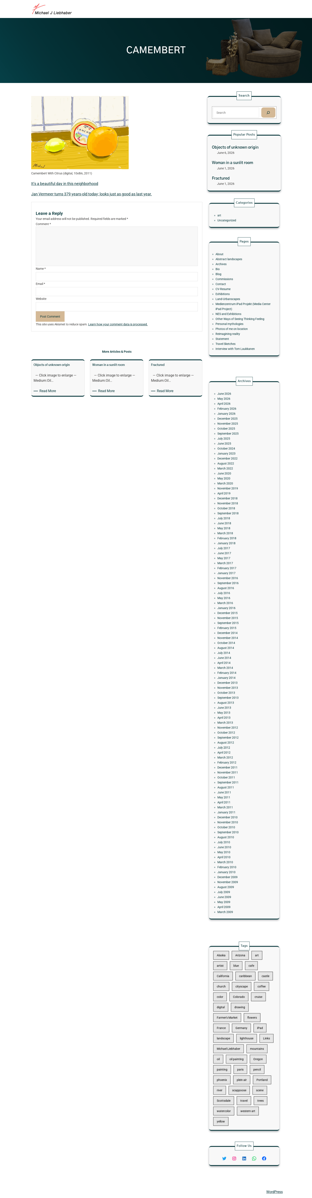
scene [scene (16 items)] (254, 1073)
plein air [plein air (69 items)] (242, 1066)
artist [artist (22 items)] (228, 990)
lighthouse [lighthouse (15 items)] (245, 1038)
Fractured (221, 178)
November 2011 (233, 731)
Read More (48, 391)
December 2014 (233, 639)
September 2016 (233, 606)
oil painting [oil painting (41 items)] (239, 1052)
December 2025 (233, 496)
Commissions (231, 286)
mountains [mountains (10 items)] (252, 1045)
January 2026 (232, 493)
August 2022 (231, 526)
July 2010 (230, 777)
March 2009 (231, 824)
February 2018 (232, 576)
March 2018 (231, 572)
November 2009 (233, 804)
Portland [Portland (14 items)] (256, 1066)
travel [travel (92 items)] (244, 1080)
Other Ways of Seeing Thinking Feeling (241, 312)
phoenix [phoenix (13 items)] (229, 1066)
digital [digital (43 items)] (228, 1018)
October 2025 (232, 503)
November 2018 (233, 553)
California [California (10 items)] (230, 997)
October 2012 (232, 705)
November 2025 (233, 500)
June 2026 (231, 480)
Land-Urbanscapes (233, 299)
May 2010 (230, 784)
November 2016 (233, 602)
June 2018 (231, 566)
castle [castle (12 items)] (258, 997)
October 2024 (232, 516)
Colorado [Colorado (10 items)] (240, 1011)
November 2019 (233, 543)
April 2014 (230, 658)
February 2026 (232, 490)
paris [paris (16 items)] (241, 1059)
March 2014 (231, 662)
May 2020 (230, 536)
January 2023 (232, 520)
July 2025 (230, 510)
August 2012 (231, 711)
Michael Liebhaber (44, 1191)
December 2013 (233, 672)
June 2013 (231, 688)
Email (40, 284)
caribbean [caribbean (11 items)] (245, 997)
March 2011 (231, 754)
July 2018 (230, 563)
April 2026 (230, 487)
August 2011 (231, 741)
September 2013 (233, 682)
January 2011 (232, 758)
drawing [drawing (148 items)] (241, 1018)
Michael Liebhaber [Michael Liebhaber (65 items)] (234, 1045)
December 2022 (233, 523)
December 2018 (233, 549)
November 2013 (233, 675)
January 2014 (232, 668)
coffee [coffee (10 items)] (255, 1004)
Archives (228, 276)
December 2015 (233, 625)
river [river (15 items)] (228, 1073)
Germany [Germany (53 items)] (242, 1031)
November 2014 (233, 642)
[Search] (268, 112)
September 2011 (233, 738)
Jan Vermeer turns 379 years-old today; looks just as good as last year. (91, 194)
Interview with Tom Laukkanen (238, 332)
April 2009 (230, 821)
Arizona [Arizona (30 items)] (241, 983)
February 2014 (232, 665)
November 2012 (233, 701)
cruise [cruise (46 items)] (253, 1011)
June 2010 (231, 781)
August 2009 (231, 807)
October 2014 (232, 645)
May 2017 (230, 589)
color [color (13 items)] (228, 1011)
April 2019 (230, 546)
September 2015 (233, 632)
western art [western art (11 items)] (246, 1086)
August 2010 (231, 774)
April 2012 (230, 718)
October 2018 (232, 556)
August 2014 (231, 649)
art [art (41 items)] (252, 983)
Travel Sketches (231, 329)
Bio (226, 279)
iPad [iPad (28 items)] (255, 1031)
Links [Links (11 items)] (259, 1038)
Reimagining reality (233, 322)
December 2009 (233, 801)
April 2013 (230, 695)
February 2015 (232, 635)
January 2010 (232, 797)
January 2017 (232, 599)
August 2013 (231, 685)
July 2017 (230, 582)
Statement (229, 325)
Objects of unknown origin (235, 147)
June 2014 (231, 655)
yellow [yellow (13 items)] (228, 1093)
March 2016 (231, 619)
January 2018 (232, 579)
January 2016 (232, 622)
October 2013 (232, 678)
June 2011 (231, 744)
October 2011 (232, 735)
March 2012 (231, 721)
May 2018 (230, 569)
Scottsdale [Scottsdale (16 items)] (230, 1080)
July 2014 (230, 652)
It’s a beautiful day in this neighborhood (64, 183)
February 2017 (232, 596)
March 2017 (231, 592)
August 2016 (231, 609)
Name (41, 268)
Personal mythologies (234, 315)
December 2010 (233, 761)
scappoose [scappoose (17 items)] (240, 1073)
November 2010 (233, 764)
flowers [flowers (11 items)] (249, 1024)
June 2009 (231, 814)
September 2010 (233, 771)
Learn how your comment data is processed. (118, 324)
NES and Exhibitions (233, 309)
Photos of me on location (236, 319)
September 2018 (233, 559)
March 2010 (231, 791)
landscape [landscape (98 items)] (230, 1038)
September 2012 (233, 708)
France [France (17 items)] (229, 1031)
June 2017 (231, 586)
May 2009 (230, 817)
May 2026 (230, 483)
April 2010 (230, 787)
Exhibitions (229, 296)
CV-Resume (230, 292)
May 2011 (230, 748)
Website (41, 298)
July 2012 (230, 715)
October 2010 (232, 768)
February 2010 (232, 794)
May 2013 (230, 692)
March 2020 (231, 540)
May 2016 (230, 616)
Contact (228, 289)
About (227, 269)
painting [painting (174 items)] (229, 1059)
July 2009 (230, 811)
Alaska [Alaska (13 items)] (229, 983)
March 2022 (231, 530)
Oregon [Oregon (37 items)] (253, 1052)
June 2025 (231, 513)
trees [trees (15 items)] (255, 1080)
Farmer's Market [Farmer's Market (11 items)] (233, 1024)
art (227, 215)
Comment (43, 224)
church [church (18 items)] (229, 1004)
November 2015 (233, 629)
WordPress (274, 1192)
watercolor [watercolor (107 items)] (230, 1086)
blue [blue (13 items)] (239, 990)
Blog (227, 282)
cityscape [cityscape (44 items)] (242, 1004)
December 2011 (233, 728)
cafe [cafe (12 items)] (249, 990)
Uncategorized (232, 219)
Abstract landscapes (234, 272)
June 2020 (231, 533)
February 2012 (232, 725)
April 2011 (230, 751)
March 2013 (231, 698)
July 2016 (230, 612)
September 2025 (233, 506)
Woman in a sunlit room (232, 163)
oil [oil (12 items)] (227, 1052)
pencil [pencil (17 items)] (252, 1059)
